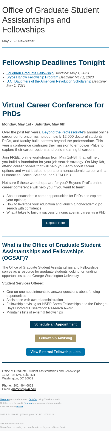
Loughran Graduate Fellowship (30, 73)
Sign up (28, 403)
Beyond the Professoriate (62, 132)
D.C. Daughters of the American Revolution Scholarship (48, 81)
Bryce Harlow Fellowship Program (32, 77)
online (19, 406)
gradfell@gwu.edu (23, 389)
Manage (4, 399)
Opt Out (33, 399)
